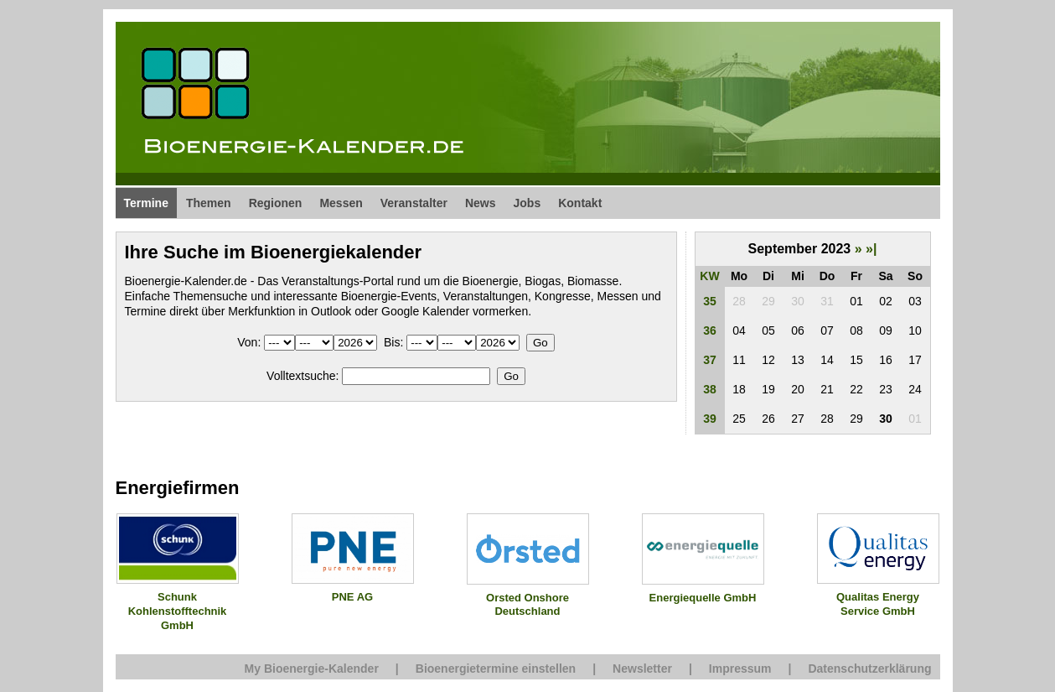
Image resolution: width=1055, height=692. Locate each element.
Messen (340, 203)
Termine (146, 203)
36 (709, 330)
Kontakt (580, 203)
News (480, 203)
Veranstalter (413, 203)
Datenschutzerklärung (869, 668)
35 (709, 301)
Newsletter (642, 668)
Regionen (276, 203)
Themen (208, 203)
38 (709, 389)
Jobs (527, 203)
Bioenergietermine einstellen (496, 668)
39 (709, 418)
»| (871, 249)
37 (709, 360)
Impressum (740, 668)
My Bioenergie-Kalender (312, 668)
